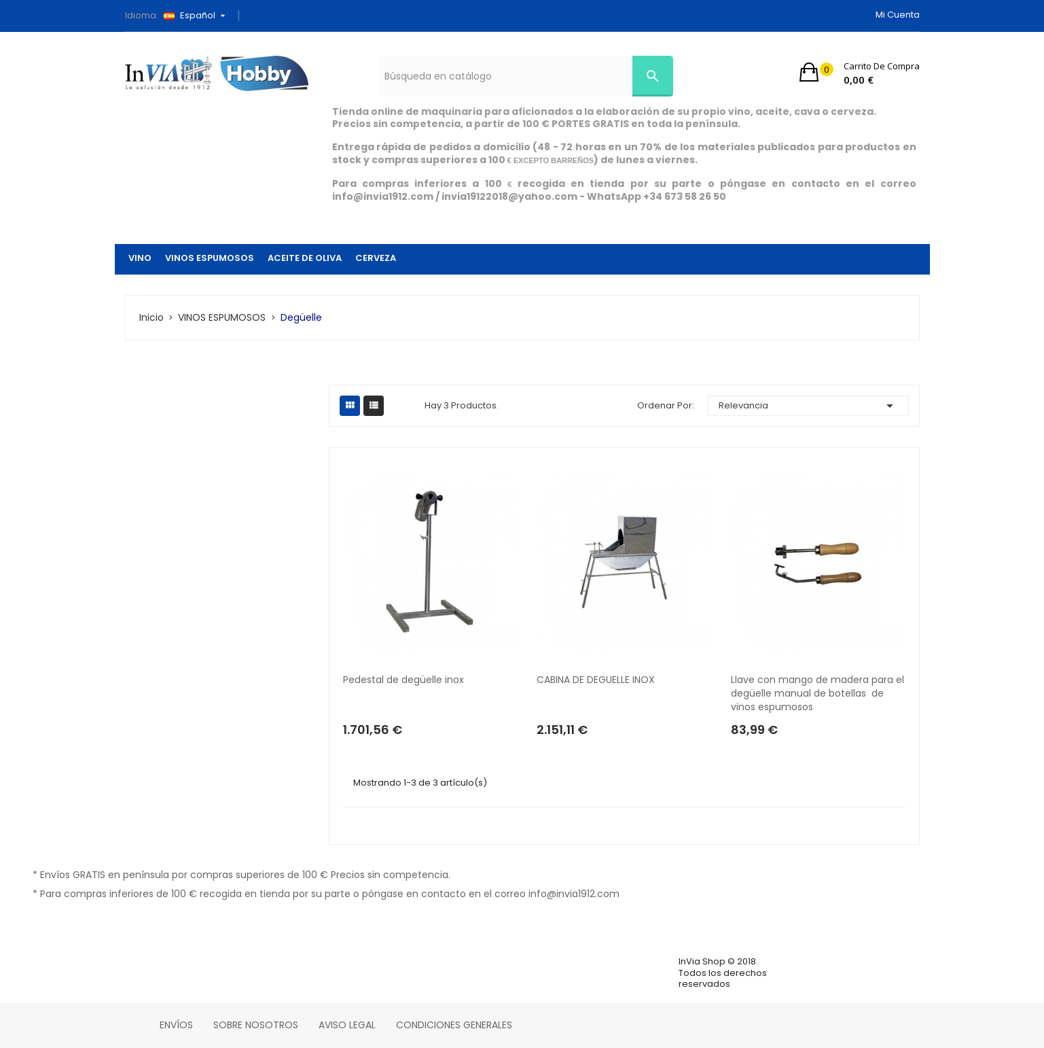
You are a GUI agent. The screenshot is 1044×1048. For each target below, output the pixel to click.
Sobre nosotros (255, 1025)
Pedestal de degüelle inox (403, 679)
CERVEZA (375, 257)
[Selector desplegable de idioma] (199, 15)
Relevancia (808, 406)
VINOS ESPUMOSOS (209, 257)
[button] (859, 72)
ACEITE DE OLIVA (305, 257)
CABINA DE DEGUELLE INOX (596, 679)
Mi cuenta (898, 14)
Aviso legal (347, 1025)
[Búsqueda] (525, 76)
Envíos (176, 1025)
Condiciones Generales (454, 1025)
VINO (139, 257)
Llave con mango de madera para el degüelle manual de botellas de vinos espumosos (818, 693)
